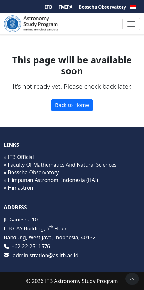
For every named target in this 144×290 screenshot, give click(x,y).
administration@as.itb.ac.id (45, 255)
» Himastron (18, 187)
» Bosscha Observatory (31, 172)
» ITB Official (19, 157)
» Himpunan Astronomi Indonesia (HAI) (51, 180)
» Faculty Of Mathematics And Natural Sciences (60, 164)
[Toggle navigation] (131, 24)
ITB (48, 7)
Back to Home (72, 105)
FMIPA (65, 7)
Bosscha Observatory (102, 7)
